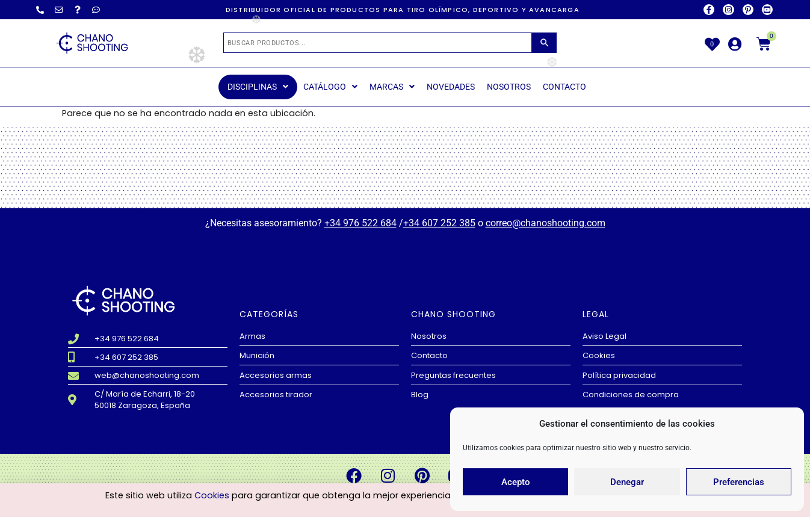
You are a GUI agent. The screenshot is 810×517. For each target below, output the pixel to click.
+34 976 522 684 (360, 223)
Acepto (515, 482)
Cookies (211, 495)
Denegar (627, 482)
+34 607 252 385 (439, 223)
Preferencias (738, 482)
